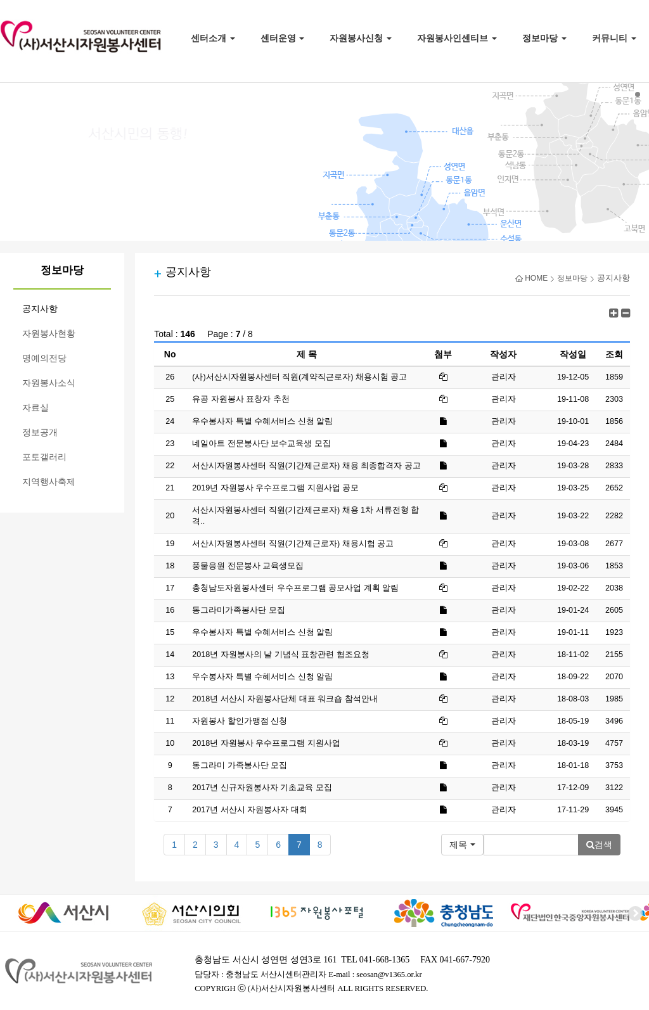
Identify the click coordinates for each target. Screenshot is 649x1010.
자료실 (35, 407)
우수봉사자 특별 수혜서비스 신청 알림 (262, 421)
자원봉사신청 (361, 38)
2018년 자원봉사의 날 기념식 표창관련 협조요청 (280, 654)
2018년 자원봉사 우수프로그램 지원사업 (266, 743)
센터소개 (213, 38)
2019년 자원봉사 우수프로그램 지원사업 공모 (275, 487)
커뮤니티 (614, 38)
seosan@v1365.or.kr (388, 974)
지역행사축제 (48, 482)
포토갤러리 (44, 457)
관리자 (503, 399)
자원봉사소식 (48, 383)
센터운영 (282, 38)
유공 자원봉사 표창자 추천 (241, 399)
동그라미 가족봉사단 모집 (239, 765)
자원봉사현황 (48, 333)
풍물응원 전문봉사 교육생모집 (248, 565)
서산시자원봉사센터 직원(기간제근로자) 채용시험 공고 (293, 543)
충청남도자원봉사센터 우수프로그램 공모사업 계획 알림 (295, 588)
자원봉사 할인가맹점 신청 (239, 721)
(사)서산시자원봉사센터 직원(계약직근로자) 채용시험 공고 (299, 377)
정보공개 (40, 432)
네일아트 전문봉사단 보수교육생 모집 (261, 443)
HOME (531, 278)
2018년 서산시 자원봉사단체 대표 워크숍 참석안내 (285, 698)
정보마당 (544, 38)
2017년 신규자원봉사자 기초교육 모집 (262, 787)
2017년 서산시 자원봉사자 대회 (249, 809)
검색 (599, 845)
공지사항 (40, 309)
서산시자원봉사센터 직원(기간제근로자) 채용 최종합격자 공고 (306, 465)
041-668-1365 (384, 959)
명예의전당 (44, 358)
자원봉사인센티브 (457, 38)
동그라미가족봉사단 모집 (238, 610)
